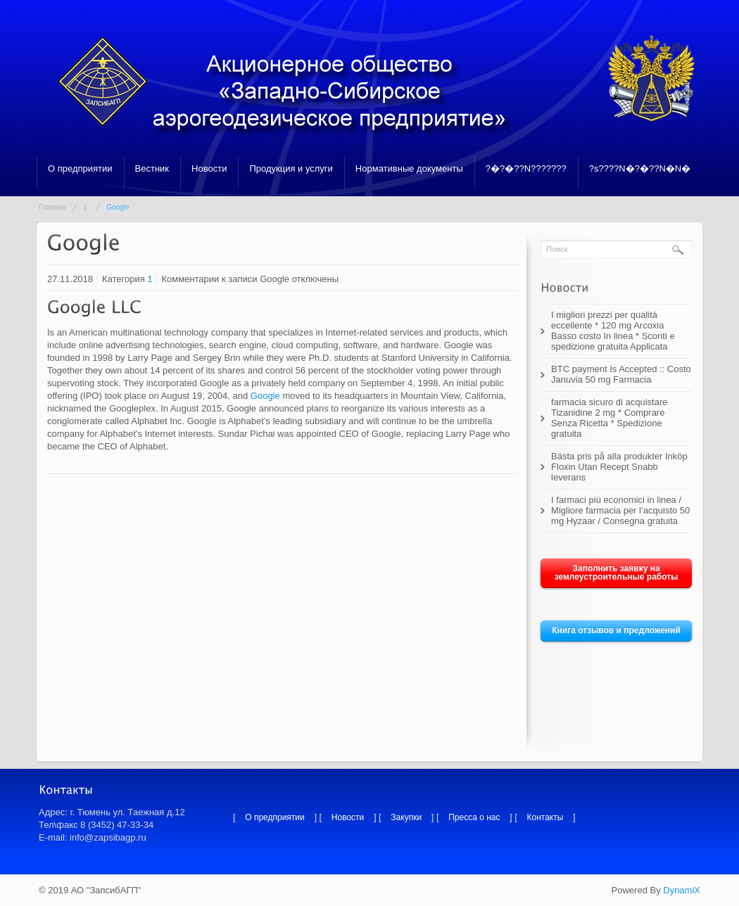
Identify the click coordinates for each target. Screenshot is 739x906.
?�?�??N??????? (526, 168)
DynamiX (681, 890)
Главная (52, 207)
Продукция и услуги (290, 168)
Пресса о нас (474, 817)
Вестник (152, 168)
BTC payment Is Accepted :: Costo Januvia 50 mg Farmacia (621, 374)
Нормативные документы (409, 168)
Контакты (545, 817)
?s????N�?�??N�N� (640, 168)
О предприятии (80, 168)
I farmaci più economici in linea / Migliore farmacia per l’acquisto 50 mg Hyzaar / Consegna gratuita (620, 510)
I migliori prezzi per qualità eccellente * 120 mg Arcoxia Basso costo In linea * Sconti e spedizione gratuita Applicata (613, 331)
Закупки (406, 817)
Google (265, 395)
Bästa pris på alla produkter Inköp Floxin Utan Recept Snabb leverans (619, 467)
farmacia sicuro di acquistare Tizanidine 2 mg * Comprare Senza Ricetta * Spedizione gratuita (609, 418)
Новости (209, 168)
